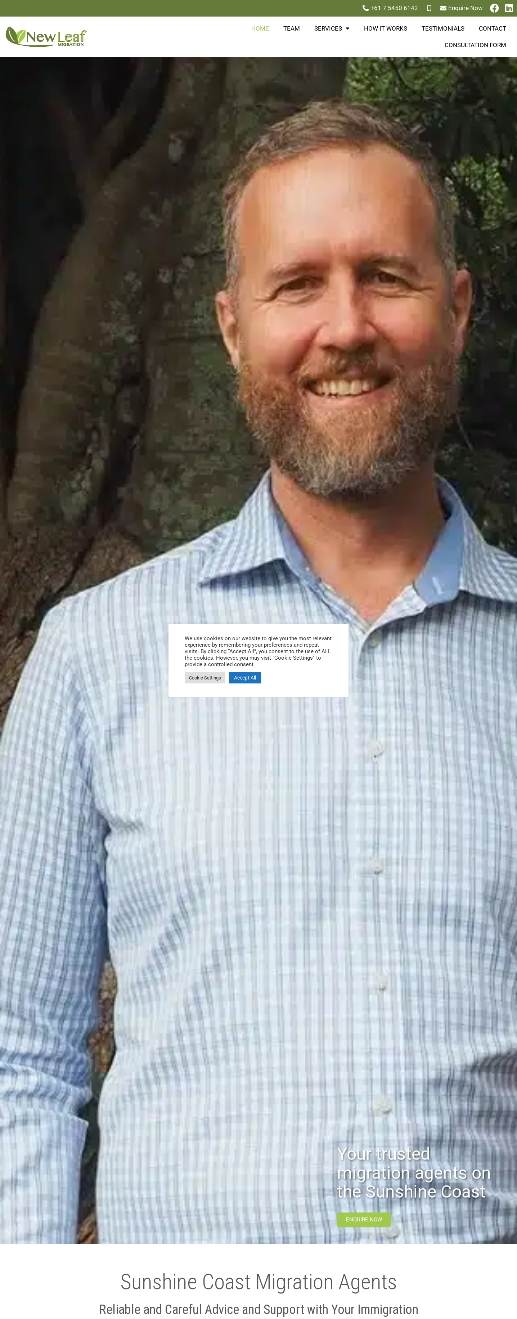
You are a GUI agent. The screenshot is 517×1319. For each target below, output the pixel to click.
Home (260, 28)
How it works (385, 28)
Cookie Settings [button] (205, 678)
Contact (492, 28)
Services (332, 28)
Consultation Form (475, 45)
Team (291, 28)
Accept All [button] (245, 678)
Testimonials (443, 28)
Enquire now (364, 1225)
